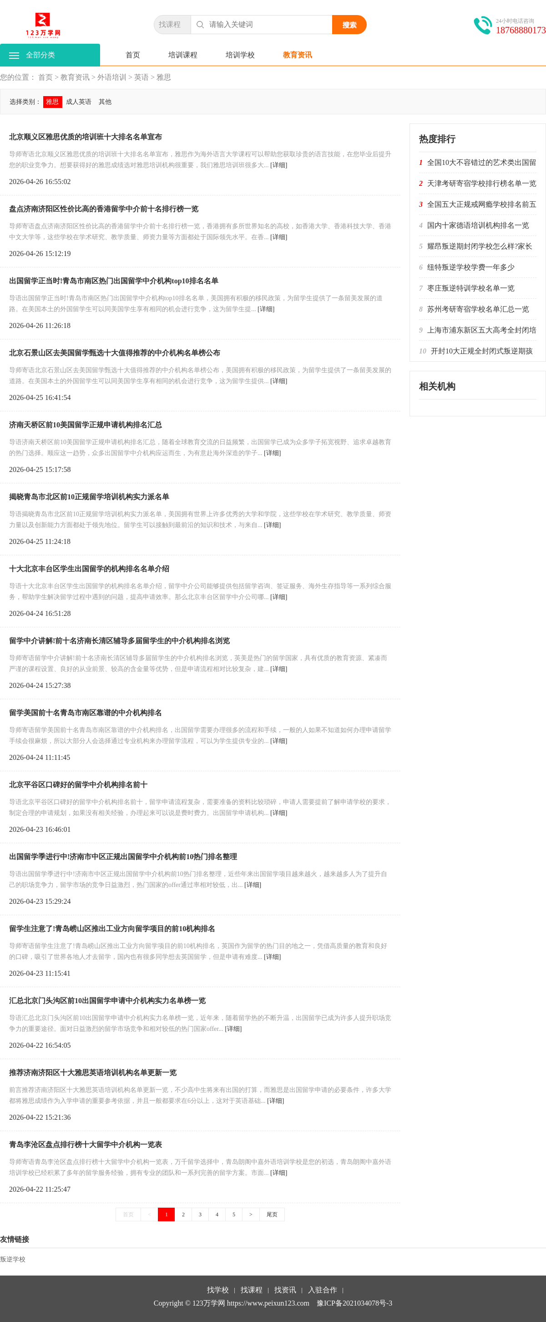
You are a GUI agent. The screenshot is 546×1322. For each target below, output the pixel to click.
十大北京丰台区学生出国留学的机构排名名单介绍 (89, 569)
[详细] (278, 165)
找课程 (170, 24)
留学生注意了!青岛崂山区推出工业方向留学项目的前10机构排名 (112, 929)
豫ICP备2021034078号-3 (354, 1303)
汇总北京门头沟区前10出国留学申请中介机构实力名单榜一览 (107, 1000)
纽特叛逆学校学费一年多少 (471, 267)
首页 (133, 55)
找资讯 (285, 1290)
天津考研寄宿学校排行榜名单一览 (481, 183)
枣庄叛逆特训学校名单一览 (471, 288)
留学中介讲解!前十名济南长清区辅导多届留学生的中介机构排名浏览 (119, 641)
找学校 (218, 1290)
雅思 (164, 77)
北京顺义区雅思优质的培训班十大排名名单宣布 (85, 137)
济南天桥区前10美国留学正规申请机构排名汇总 (85, 425)
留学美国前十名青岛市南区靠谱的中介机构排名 (85, 713)
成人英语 (78, 101)
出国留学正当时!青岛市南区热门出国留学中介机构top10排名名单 (113, 281)
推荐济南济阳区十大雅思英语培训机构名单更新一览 (93, 1072)
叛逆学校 (12, 1259)
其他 (105, 101)
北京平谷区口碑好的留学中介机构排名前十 (78, 785)
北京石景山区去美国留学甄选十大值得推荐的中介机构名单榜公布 (114, 353)
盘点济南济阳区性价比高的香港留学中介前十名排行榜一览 (103, 209)
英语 (141, 77)
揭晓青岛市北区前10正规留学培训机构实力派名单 (89, 497)
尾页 (272, 1214)
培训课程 (182, 55)
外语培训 (111, 77)
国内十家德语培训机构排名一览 (478, 225)
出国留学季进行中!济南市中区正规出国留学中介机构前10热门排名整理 (123, 857)
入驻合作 (322, 1290)
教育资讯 (297, 55)
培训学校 (240, 55)
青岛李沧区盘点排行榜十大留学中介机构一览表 (85, 1144)
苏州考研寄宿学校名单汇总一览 (478, 309)
